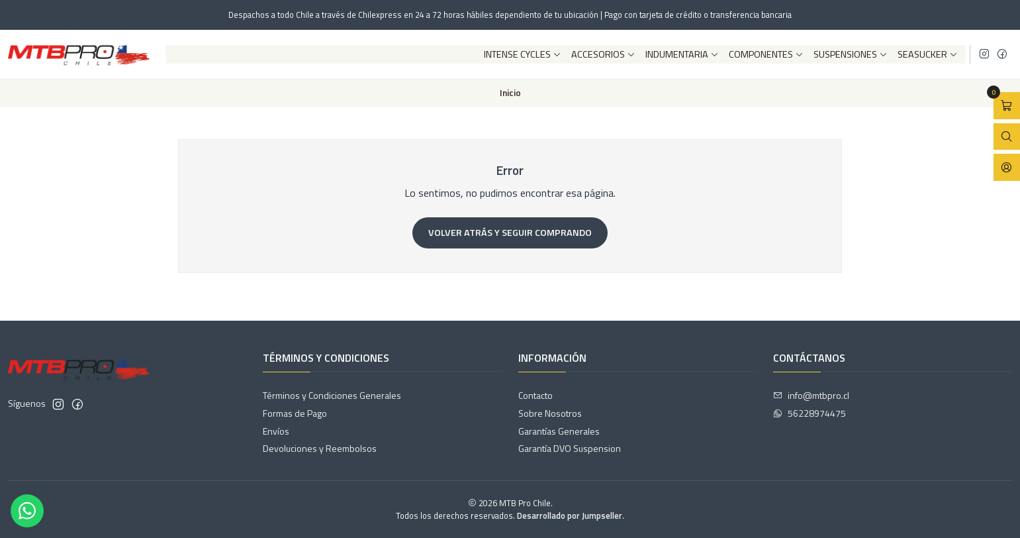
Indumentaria (682, 54)
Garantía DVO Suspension (569, 448)
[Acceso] (1007, 167)
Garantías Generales (559, 431)
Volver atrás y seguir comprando (510, 232)
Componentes (766, 54)
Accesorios (603, 54)
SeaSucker (928, 54)
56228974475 (809, 413)
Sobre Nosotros (550, 413)
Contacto (535, 395)
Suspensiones (850, 54)
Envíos (276, 431)
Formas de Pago (295, 413)
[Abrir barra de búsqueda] (1007, 136)
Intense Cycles (522, 54)
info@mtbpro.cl (811, 395)
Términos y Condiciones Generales (332, 395)
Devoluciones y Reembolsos (320, 448)
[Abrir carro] (1007, 105)
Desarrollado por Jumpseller (569, 515)
